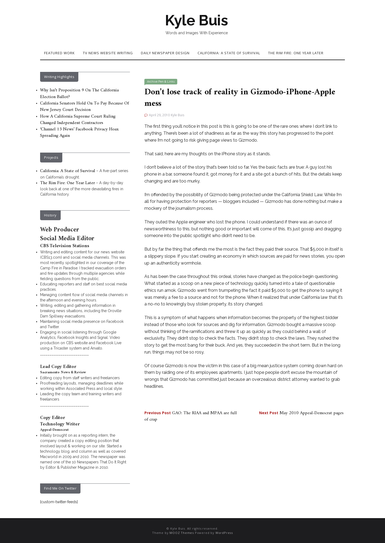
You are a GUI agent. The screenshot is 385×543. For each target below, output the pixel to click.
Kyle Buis (196, 20)
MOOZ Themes (182, 533)
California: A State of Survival (229, 53)
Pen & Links (166, 81)
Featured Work (59, 53)
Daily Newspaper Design (165, 53)
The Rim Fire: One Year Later (296, 53)
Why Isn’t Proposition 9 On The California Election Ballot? (79, 93)
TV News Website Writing (108, 53)
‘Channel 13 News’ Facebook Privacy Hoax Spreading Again (79, 132)
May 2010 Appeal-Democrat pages (301, 413)
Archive (152, 81)
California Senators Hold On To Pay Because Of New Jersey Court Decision (84, 106)
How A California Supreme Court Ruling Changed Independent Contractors (78, 120)
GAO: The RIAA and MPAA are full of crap (190, 416)
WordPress (224, 533)
